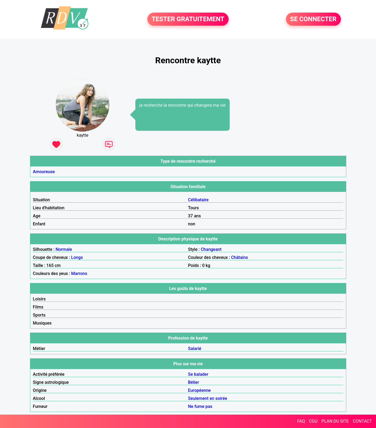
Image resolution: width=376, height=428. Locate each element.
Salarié (194, 348)
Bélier (193, 382)
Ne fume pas (200, 406)
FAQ (301, 421)
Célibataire (198, 199)
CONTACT (362, 421)
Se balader (198, 374)
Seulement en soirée (207, 398)
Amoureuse (44, 171)
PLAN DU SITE (335, 421)
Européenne (199, 390)
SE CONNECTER (313, 19)
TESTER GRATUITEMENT (188, 19)
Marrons (79, 273)
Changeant (211, 249)
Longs (77, 257)
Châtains (239, 257)
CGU (313, 421)
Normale (63, 249)
